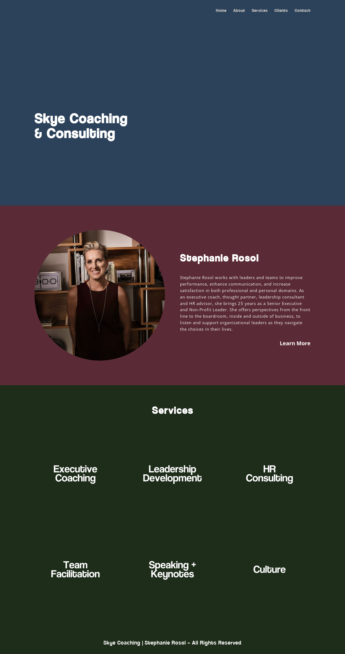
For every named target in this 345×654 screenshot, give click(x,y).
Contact (302, 11)
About (239, 11)
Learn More (295, 343)
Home (221, 11)
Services (260, 11)
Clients (281, 11)
